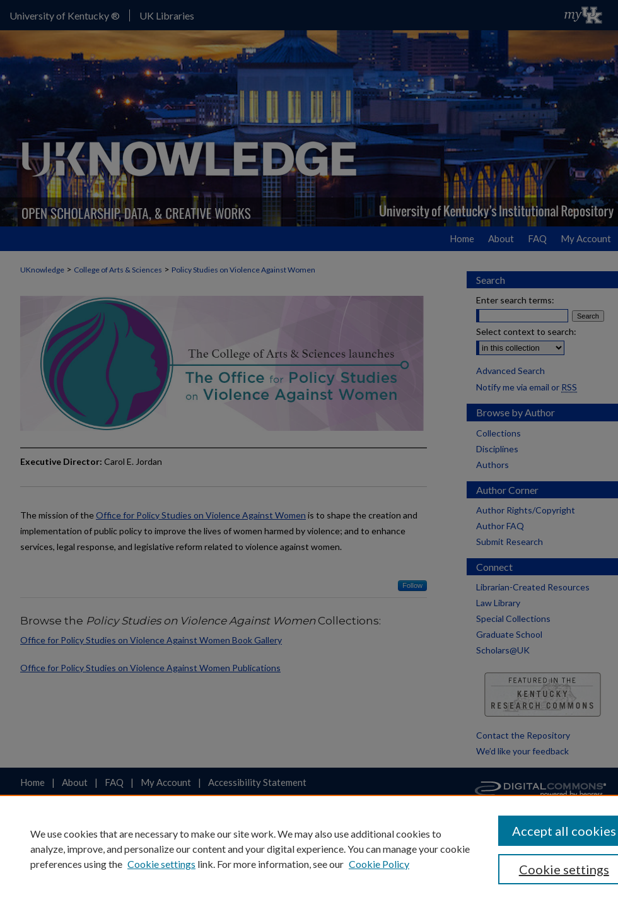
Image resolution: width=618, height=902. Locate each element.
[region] (309, 848)
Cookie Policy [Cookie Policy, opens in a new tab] (379, 864)
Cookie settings (161, 864)
